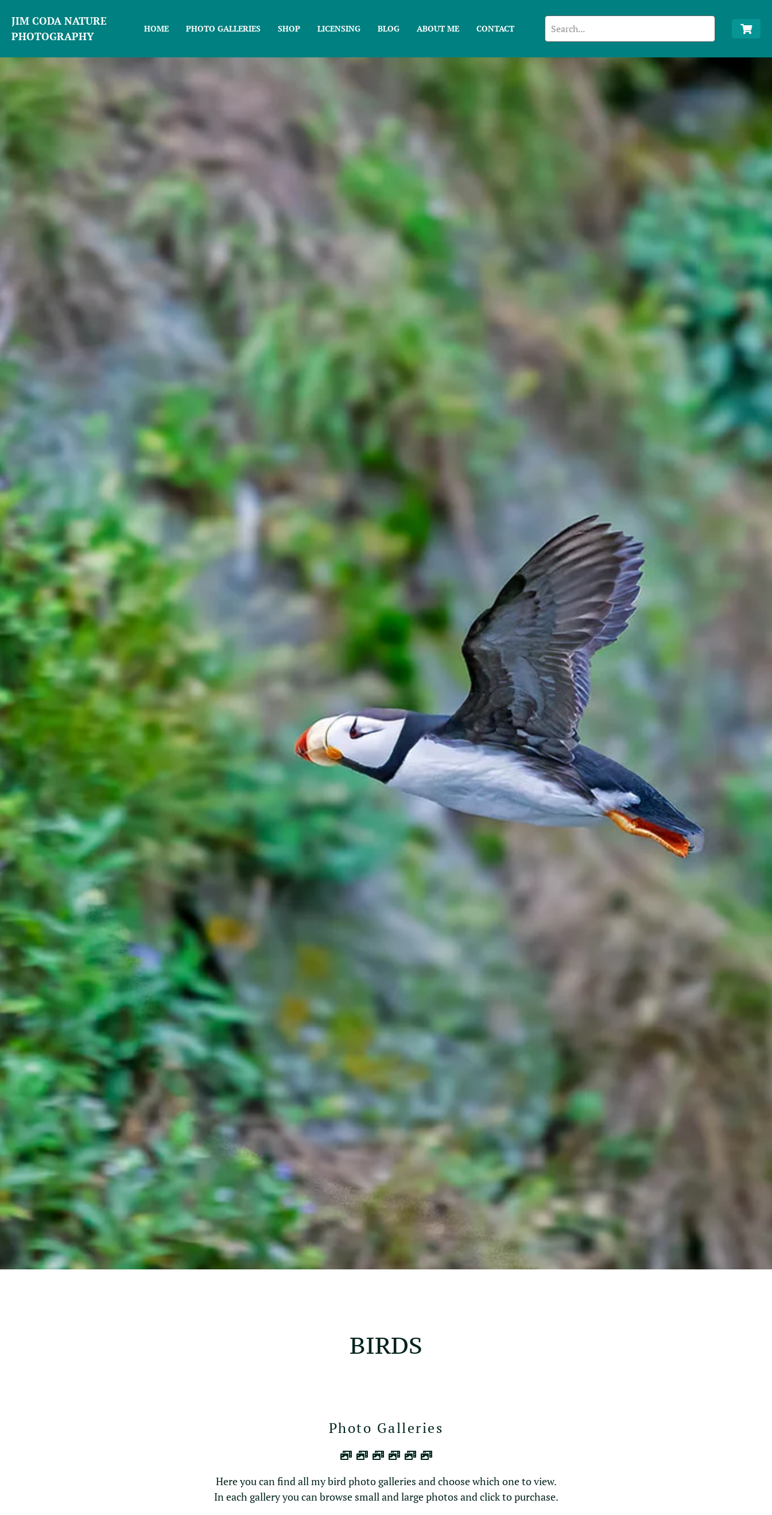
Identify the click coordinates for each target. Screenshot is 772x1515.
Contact (495, 28)
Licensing (338, 28)
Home (156, 28)
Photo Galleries (223, 28)
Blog (388, 28)
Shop (289, 28)
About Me (438, 28)
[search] (630, 28)
